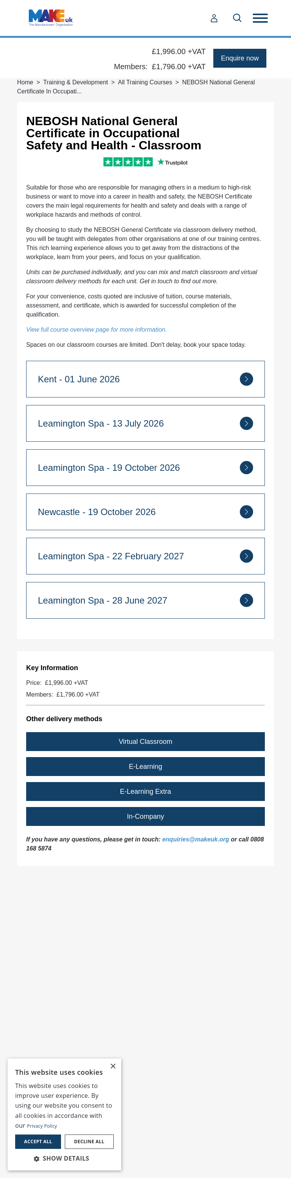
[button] (64, 1158)
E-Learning (145, 766)
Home (25, 82)
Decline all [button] (89, 1141)
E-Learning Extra (145, 791)
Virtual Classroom (145, 741)
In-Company (145, 816)
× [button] (113, 1066)
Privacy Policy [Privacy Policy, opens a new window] (42, 1126)
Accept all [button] (38, 1141)
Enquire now (240, 58)
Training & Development (75, 82)
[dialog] (64, 1114)
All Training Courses (145, 82)
